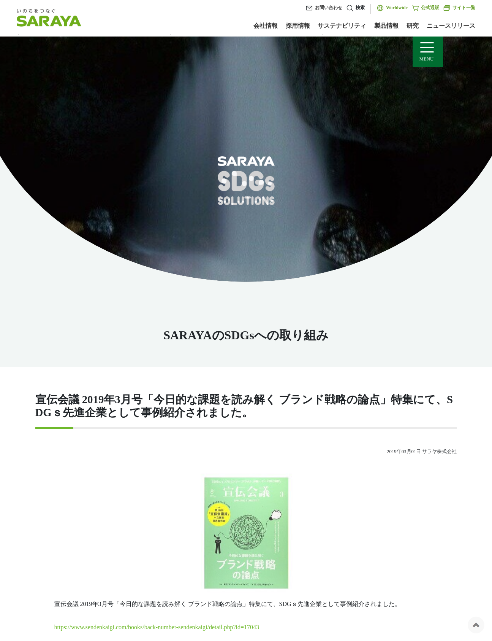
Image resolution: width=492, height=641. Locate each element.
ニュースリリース (451, 25)
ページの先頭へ (476, 625)
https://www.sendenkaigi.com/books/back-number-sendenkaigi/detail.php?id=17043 (156, 627)
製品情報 (386, 25)
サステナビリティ (342, 25)
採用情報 (298, 25)
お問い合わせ (328, 7)
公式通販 (425, 8)
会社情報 (265, 25)
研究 (413, 25)
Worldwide (397, 7)
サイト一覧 (459, 8)
